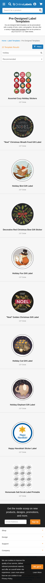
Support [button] (5, 544)
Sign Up (35, 522)
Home (4, 41)
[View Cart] (41, 4)
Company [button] (6, 550)
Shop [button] (4, 530)
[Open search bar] (10, 4)
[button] (4, 4)
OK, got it (37, 567)
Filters (38, 47)
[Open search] (40, 10)
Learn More (37, 572)
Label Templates (14, 41)
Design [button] (5, 537)
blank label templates (19, 29)
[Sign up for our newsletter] (16, 522)
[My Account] (35, 4)
